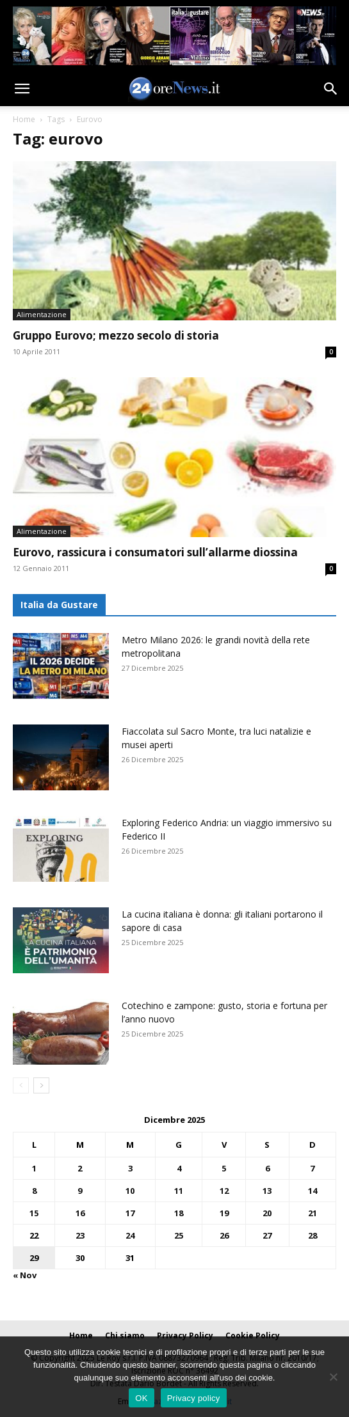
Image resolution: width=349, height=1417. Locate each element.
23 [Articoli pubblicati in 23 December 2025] (80, 1235)
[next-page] (41, 1085)
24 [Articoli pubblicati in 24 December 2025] (130, 1235)
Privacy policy (193, 1398)
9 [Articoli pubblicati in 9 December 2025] (79, 1190)
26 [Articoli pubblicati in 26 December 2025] (224, 1235)
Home (24, 119)
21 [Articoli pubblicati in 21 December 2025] (312, 1213)
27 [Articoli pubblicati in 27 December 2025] (267, 1235)
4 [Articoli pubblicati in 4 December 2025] (179, 1168)
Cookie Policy (252, 1335)
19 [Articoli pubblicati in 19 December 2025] (224, 1213)
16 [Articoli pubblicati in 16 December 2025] (80, 1213)
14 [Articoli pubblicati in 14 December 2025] (312, 1190)
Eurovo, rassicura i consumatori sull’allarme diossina (155, 552)
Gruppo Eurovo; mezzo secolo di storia (116, 335)
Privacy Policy (185, 1335)
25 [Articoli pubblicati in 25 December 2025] (178, 1235)
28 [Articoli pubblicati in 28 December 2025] (312, 1235)
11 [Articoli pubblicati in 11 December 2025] (178, 1190)
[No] (333, 1376)
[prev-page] (21, 1085)
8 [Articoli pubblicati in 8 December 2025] (34, 1190)
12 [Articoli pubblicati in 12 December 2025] (224, 1190)
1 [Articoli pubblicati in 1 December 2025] (34, 1168)
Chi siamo (125, 1335)
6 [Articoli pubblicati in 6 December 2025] (267, 1168)
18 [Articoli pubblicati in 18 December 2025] (178, 1213)
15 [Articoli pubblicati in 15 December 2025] (33, 1213)
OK (141, 1398)
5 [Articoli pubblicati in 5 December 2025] (224, 1168)
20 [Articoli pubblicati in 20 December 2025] (267, 1213)
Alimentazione (42, 314)
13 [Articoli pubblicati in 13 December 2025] (267, 1190)
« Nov (25, 1275)
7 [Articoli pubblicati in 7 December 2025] (312, 1168)
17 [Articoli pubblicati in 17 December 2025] (130, 1213)
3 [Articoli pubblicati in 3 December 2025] (130, 1168)
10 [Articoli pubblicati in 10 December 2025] (130, 1190)
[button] (21, 89)
